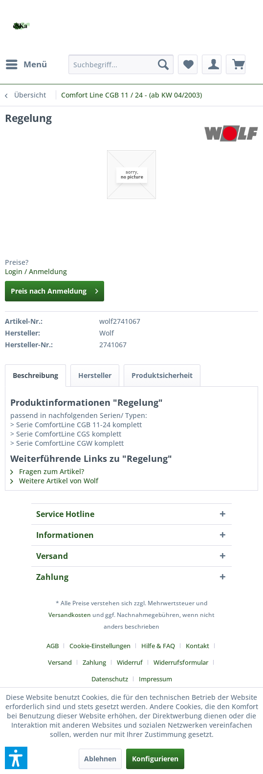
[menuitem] (26, 64)
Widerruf (130, 662)
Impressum (155, 679)
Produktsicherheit (162, 375)
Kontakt (197, 645)
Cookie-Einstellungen (100, 645)
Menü (26, 63)
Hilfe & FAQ (158, 645)
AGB (52, 645)
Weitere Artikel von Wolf (54, 480)
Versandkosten (69, 615)
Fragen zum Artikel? (47, 471)
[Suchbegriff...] (121, 64)
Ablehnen (100, 758)
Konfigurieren (155, 758)
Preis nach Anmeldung (54, 289)
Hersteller (94, 375)
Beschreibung (35, 375)
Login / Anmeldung (36, 271)
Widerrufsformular (180, 662)
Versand (60, 662)
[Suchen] (163, 64)
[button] (16, 758)
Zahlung (94, 662)
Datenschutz (109, 679)
